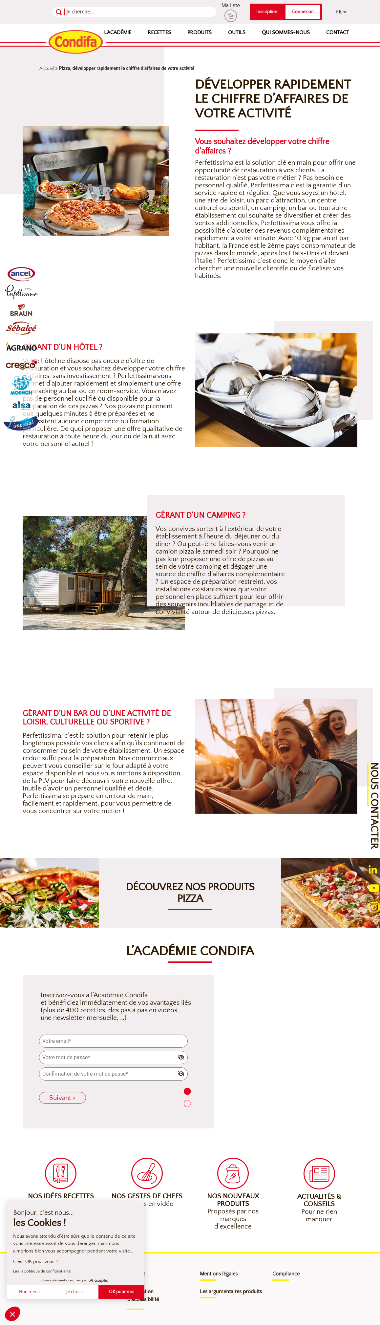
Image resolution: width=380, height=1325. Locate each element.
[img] (181, 1057)
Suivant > (62, 1098)
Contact (337, 32)
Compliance (286, 1274)
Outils (236, 32)
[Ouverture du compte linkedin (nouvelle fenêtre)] (373, 869)
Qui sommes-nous (286, 32)
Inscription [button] (266, 11)
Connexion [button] (303, 11)
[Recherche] (98, 12)
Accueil (46, 68)
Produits (199, 32)
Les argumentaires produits (231, 1291)
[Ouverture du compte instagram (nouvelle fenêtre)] (374, 906)
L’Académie (117, 32)
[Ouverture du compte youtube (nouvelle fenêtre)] (374, 887)
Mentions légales (219, 1274)
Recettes (159, 32)
